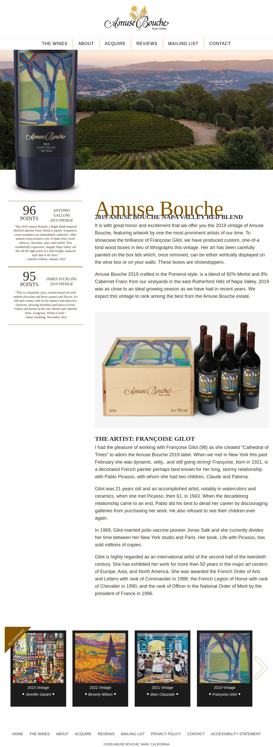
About (86, 43)
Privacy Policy (166, 734)
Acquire (115, 43)
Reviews (146, 43)
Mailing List (183, 43)
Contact (220, 43)
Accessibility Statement (236, 734)
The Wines (55, 43)
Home (17, 734)
